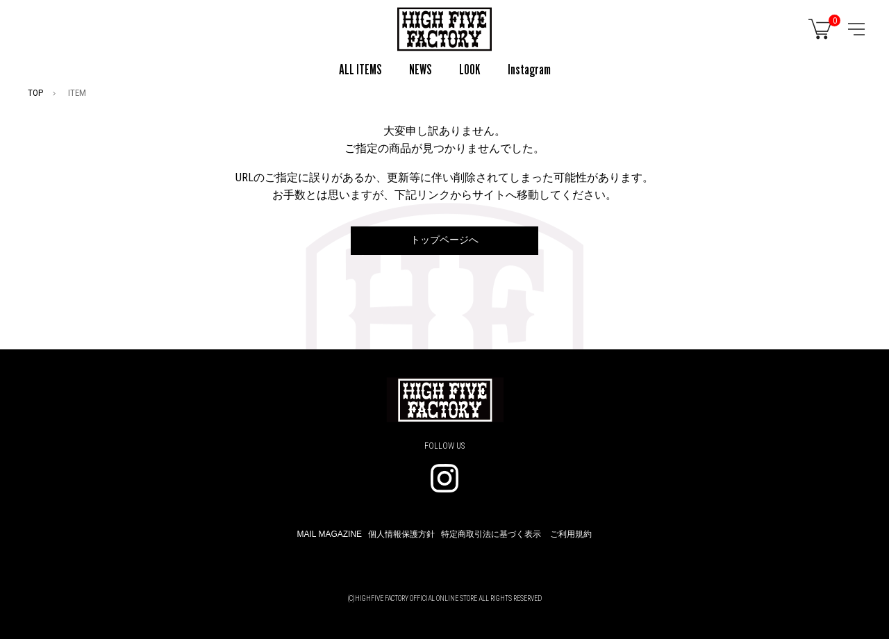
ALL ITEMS (360, 69)
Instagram (529, 69)
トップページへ (444, 240)
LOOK (469, 69)
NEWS (420, 69)
